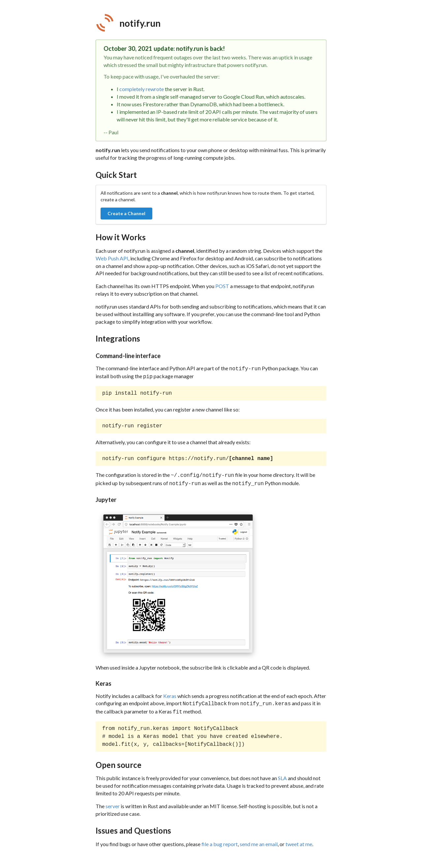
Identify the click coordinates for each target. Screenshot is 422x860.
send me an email (259, 840)
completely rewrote (141, 89)
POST (222, 286)
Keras (169, 693)
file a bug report (219, 840)
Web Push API (112, 258)
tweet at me (299, 840)
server (113, 802)
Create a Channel (126, 213)
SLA (282, 774)
